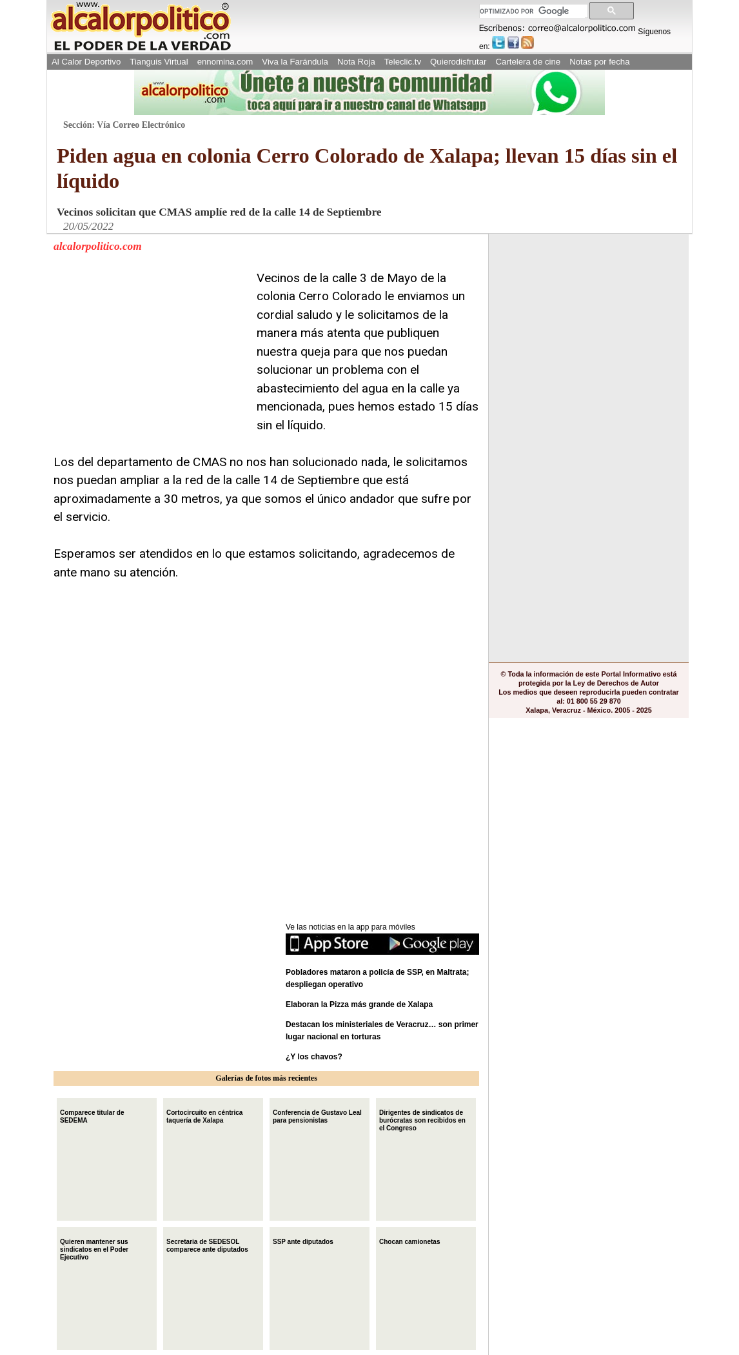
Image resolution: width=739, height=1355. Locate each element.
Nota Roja (356, 61)
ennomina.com (225, 61)
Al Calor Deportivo (86, 61)
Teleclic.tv (402, 61)
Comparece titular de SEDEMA (92, 1115)
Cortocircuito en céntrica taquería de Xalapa (204, 1115)
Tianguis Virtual (159, 61)
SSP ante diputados (303, 1240)
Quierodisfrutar (458, 61)
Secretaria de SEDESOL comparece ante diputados (207, 1244)
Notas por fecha (599, 61)
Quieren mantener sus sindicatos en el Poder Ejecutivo (94, 1248)
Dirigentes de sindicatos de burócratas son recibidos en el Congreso (422, 1119)
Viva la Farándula (295, 61)
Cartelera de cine (528, 61)
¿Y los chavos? (315, 1056)
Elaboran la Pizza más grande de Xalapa (359, 1004)
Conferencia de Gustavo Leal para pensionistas (317, 1115)
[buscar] (532, 11)
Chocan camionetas (409, 1240)
